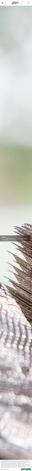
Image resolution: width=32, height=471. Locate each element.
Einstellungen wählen (5, 469)
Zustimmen (28, 469)
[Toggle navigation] (28, 3)
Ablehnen (23, 469)
